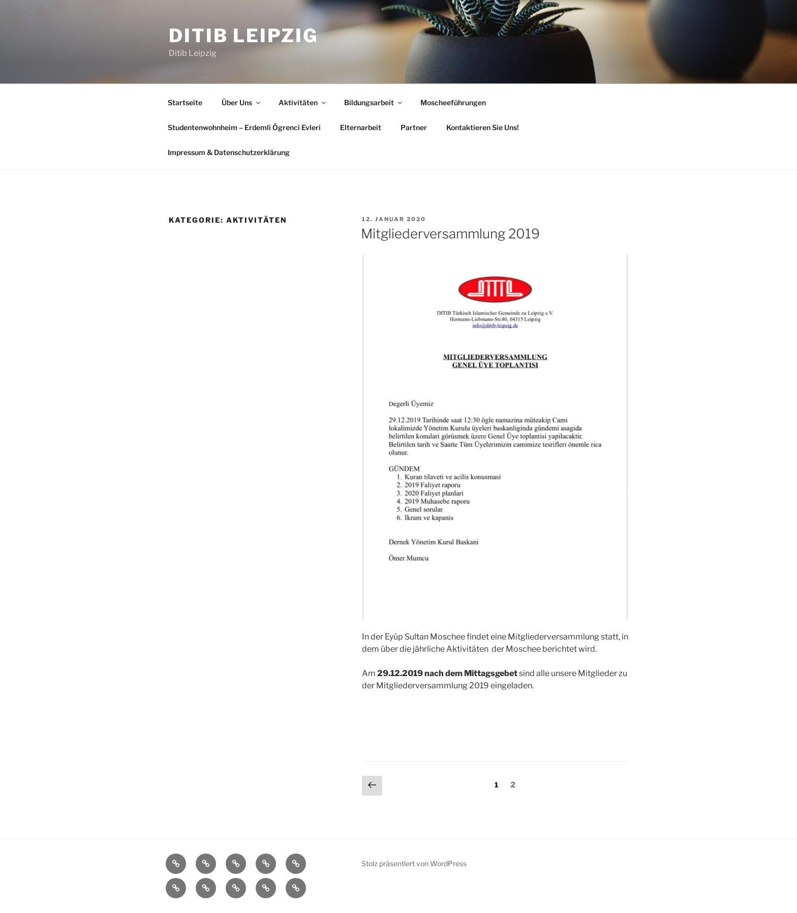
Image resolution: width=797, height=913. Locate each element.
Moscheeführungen (453, 102)
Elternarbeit (360, 127)
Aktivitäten (303, 102)
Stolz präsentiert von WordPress (414, 863)
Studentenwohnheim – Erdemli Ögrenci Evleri (244, 127)
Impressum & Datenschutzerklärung (229, 152)
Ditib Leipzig (243, 35)
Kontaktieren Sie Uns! (482, 127)
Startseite (185, 102)
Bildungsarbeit (374, 102)
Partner (414, 127)
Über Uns (242, 102)
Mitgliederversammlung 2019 (450, 233)
